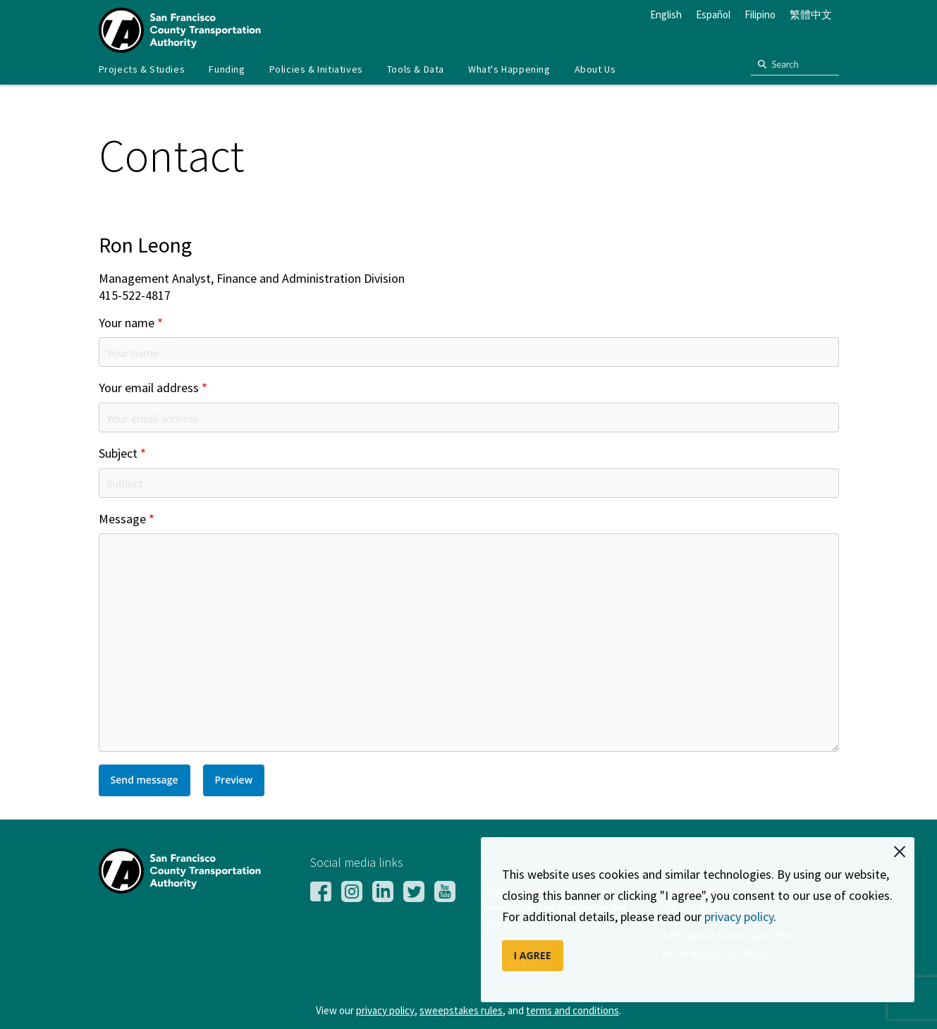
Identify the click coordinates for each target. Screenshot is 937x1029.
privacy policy (738, 916)
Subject (118, 453)
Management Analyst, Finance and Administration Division (252, 279)
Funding (227, 69)
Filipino (760, 14)
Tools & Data (415, 69)
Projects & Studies (142, 69)
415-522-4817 (135, 295)
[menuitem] (142, 69)
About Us (595, 69)
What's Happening (509, 69)
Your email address (149, 388)
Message (122, 519)
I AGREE (532, 955)
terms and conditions (572, 1010)
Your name (126, 323)
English (666, 14)
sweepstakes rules (461, 1010)
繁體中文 (811, 14)
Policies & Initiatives (316, 69)
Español (713, 14)
